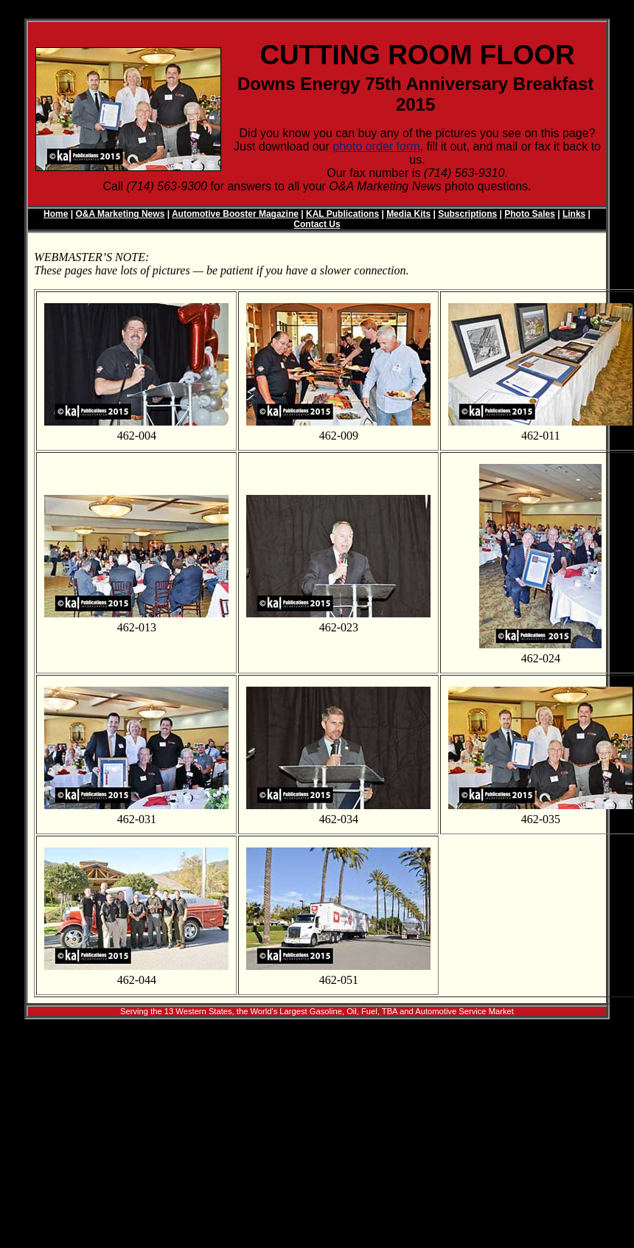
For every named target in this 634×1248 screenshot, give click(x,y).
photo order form (375, 146)
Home (55, 214)
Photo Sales (529, 214)
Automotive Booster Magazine (235, 214)
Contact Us (316, 224)
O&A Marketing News (119, 214)
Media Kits (408, 214)
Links (573, 214)
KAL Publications (342, 214)
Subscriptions (467, 214)
